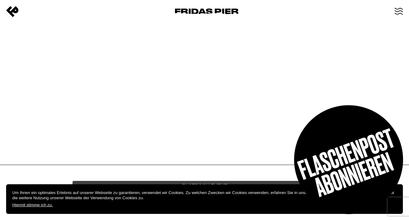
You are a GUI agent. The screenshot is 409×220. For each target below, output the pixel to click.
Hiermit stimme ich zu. (32, 205)
